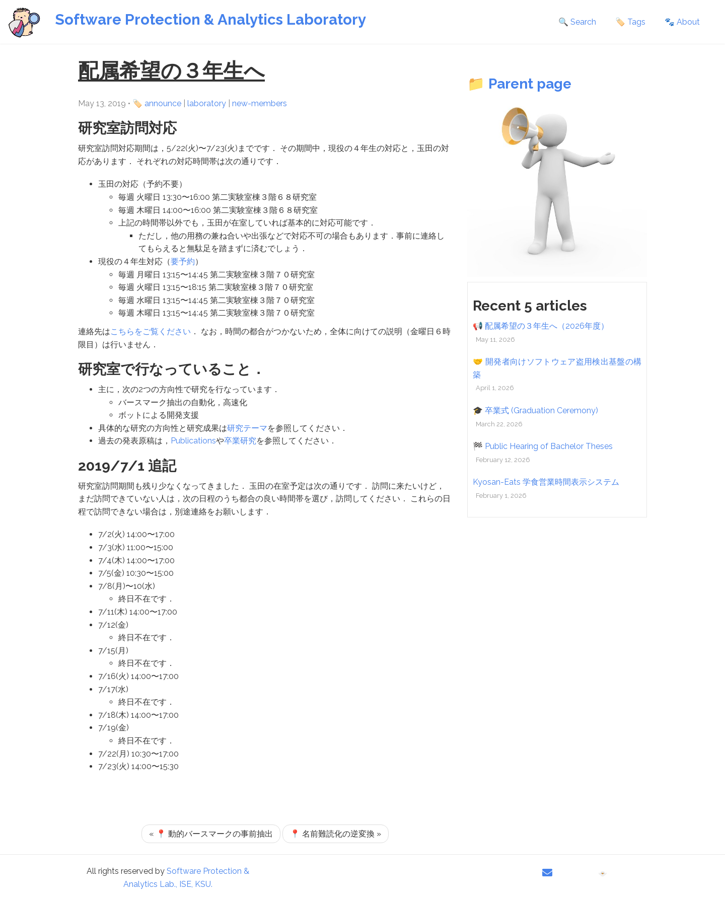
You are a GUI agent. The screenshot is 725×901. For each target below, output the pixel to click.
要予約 (183, 261)
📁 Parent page (519, 84)
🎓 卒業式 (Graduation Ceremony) (535, 410)
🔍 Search (577, 22)
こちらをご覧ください (150, 331)
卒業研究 (240, 440)
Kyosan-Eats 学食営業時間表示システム (546, 482)
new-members (259, 103)
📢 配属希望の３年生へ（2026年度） (541, 326)
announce (162, 103)
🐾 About (682, 22)
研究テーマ (247, 428)
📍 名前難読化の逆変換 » (335, 834)
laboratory (206, 103)
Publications (193, 440)
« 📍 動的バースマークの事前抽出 (211, 834)
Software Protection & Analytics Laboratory (210, 19)
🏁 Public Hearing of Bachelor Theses (543, 446)
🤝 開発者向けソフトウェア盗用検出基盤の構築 (557, 368)
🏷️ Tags (630, 22)
